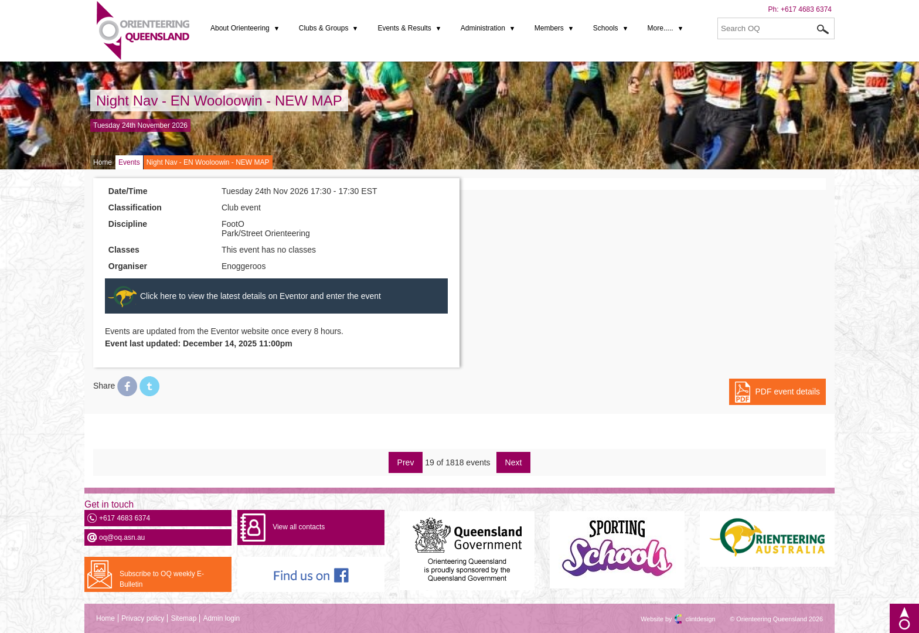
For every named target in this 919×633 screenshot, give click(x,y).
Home (102, 162)
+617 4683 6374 (806, 9)
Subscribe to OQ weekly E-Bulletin (162, 579)
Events (129, 162)
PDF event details (788, 391)
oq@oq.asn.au (122, 537)
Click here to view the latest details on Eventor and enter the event (260, 296)
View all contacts (299, 527)
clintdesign (690, 618)
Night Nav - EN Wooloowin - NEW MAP (219, 100)
